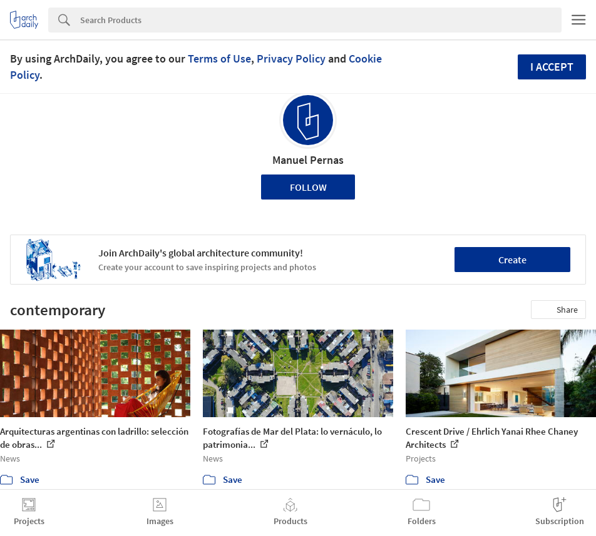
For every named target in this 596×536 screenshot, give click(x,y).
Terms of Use (219, 58)
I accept (551, 66)
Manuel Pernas (308, 160)
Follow (308, 187)
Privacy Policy (291, 58)
